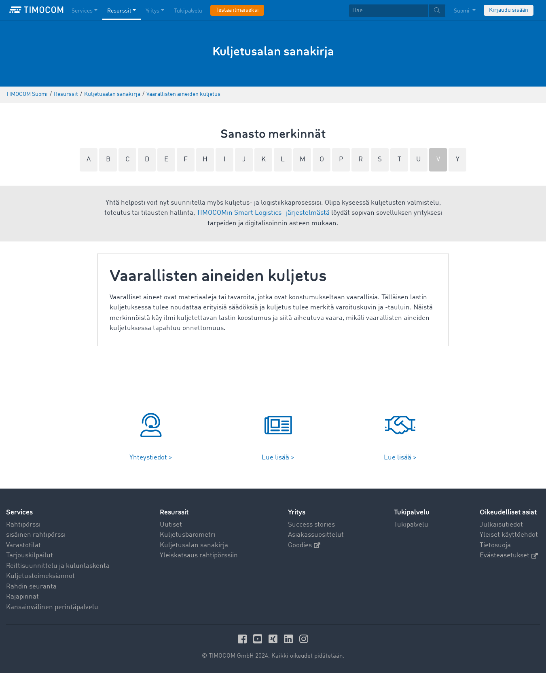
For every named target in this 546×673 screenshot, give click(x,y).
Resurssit (174, 512)
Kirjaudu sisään (508, 10)
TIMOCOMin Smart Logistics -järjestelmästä (263, 213)
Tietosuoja (495, 545)
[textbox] (397, 10)
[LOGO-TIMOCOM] (36, 10)
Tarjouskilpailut (29, 555)
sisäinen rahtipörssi (36, 534)
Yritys (296, 512)
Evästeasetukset (509, 555)
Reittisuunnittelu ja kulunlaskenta (58, 566)
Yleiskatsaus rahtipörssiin (199, 555)
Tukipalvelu (411, 524)
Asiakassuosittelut (316, 534)
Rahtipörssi (23, 524)
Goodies (304, 545)
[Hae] (388, 10)
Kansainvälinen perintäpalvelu (52, 607)
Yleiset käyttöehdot (509, 534)
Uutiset (171, 524)
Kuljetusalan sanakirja (194, 545)
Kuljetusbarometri (187, 534)
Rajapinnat (22, 596)
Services (19, 512)
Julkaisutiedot (501, 524)
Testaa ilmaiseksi (237, 10)
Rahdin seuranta (31, 586)
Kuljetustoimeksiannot (40, 576)
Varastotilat (23, 545)
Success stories (311, 524)
